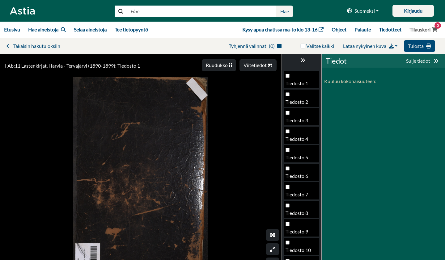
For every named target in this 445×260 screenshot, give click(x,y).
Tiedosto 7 (297, 194)
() (255, 46)
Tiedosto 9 (297, 231)
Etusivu (12, 29)
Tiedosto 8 (297, 213)
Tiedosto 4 (297, 139)
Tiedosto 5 (297, 157)
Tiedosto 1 (297, 83)
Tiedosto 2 (297, 102)
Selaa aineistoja (90, 29)
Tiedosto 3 (297, 120)
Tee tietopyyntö (131, 29)
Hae (284, 11)
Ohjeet (339, 29)
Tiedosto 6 (297, 176)
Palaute (362, 29)
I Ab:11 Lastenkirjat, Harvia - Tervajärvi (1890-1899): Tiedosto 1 (72, 66)
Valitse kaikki (320, 46)
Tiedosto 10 (298, 250)
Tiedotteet (390, 29)
